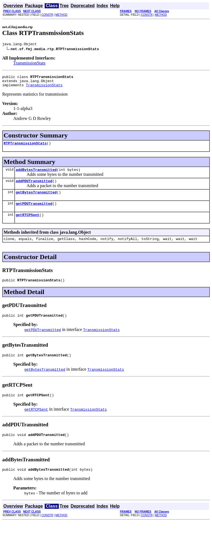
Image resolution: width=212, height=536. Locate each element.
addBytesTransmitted (36, 174)
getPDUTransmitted (34, 210)
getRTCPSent (27, 222)
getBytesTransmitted (36, 198)
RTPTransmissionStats (25, 147)
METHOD (61, 14)
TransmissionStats (29, 63)
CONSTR (47, 14)
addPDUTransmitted (34, 186)
